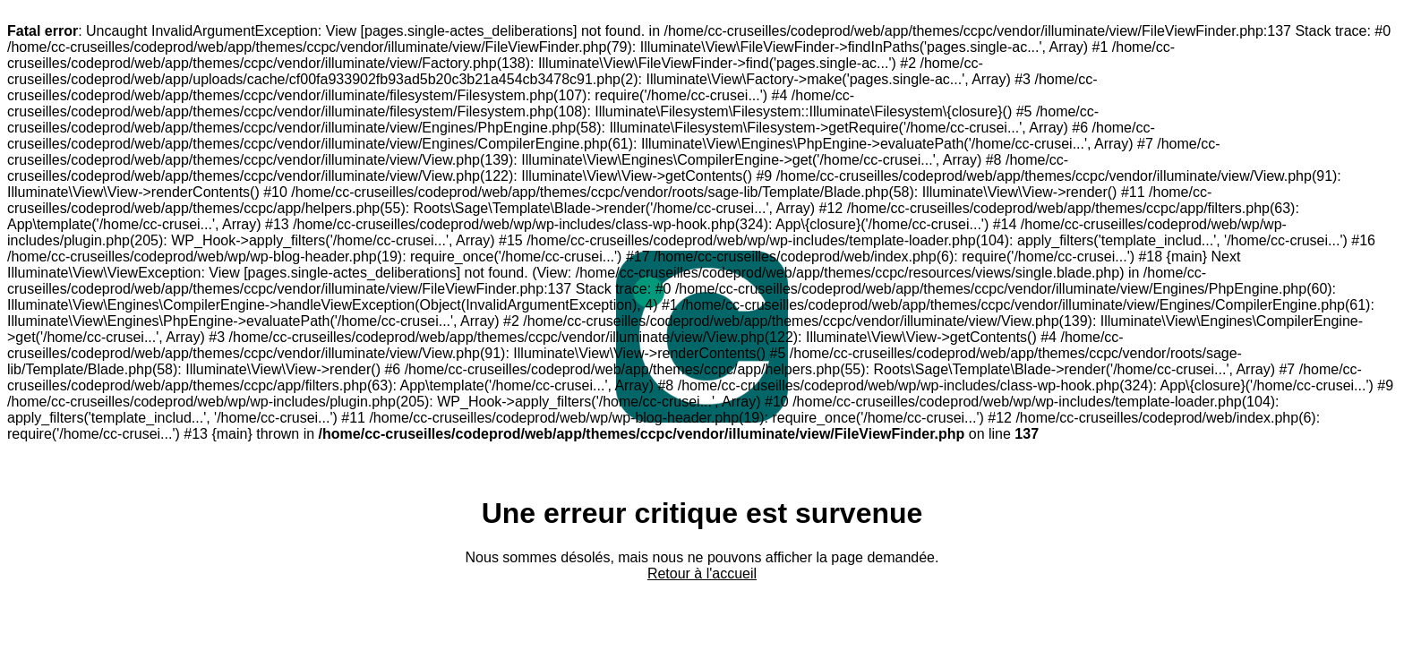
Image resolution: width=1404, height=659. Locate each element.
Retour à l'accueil (702, 573)
